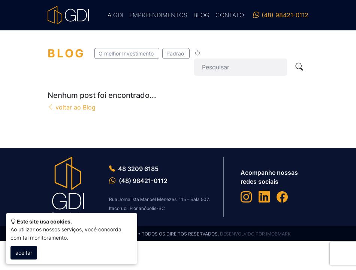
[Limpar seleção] (197, 53)
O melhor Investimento (127, 53)
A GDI (115, 15)
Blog (201, 15)
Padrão (175, 53)
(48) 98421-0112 (280, 15)
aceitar (23, 252)
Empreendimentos (158, 15)
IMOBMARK (278, 234)
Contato (229, 15)
